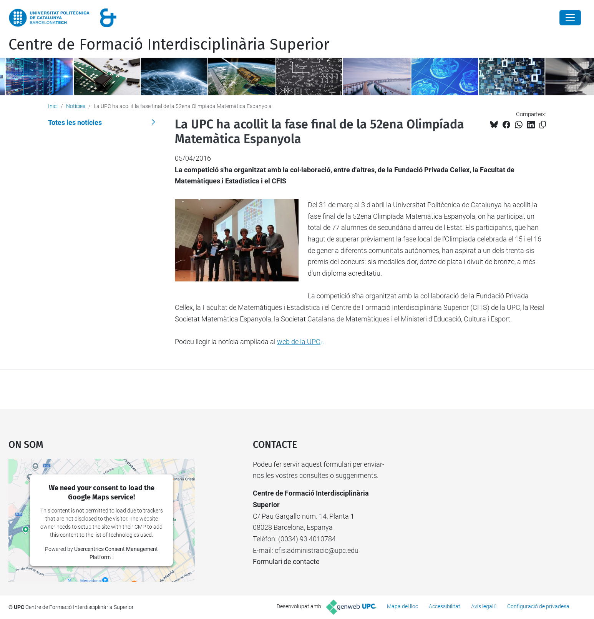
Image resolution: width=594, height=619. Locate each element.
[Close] (570, 17)
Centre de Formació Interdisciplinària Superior (168, 44)
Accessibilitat (444, 606)
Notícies (75, 106)
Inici (53, 106)
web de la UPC (298, 342)
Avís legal (482, 606)
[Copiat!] (542, 124)
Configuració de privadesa (538, 606)
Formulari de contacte (286, 561)
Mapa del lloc (402, 606)
